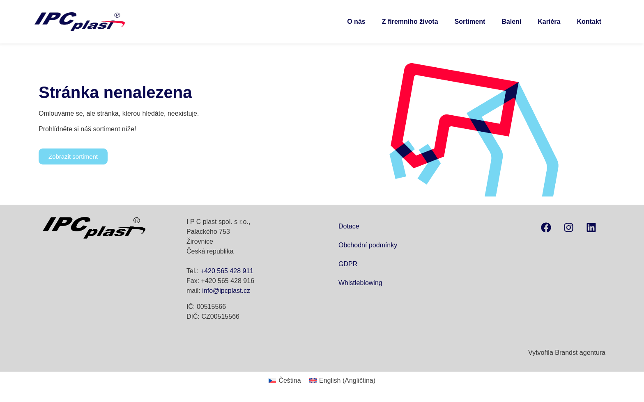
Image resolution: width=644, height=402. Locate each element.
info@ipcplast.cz (226, 290)
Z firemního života (410, 21)
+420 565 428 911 (226, 270)
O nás (356, 21)
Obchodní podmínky (367, 245)
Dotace (348, 226)
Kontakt (589, 21)
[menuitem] (284, 380)
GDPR (347, 263)
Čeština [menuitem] (289, 380)
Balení (511, 21)
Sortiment (470, 21)
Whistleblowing (360, 282)
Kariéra (549, 21)
